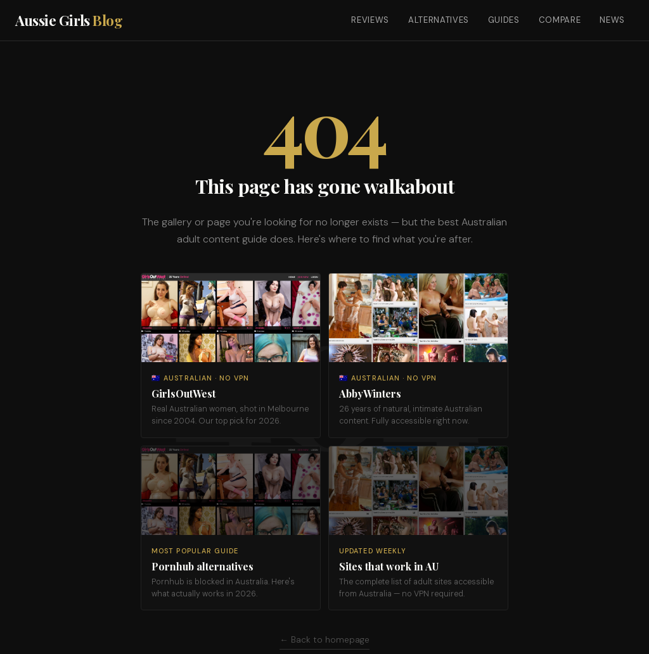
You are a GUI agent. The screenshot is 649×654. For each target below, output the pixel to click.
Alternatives (438, 20)
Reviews (370, 20)
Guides (504, 20)
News (612, 20)
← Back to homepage (324, 639)
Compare (560, 20)
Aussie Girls (68, 20)
